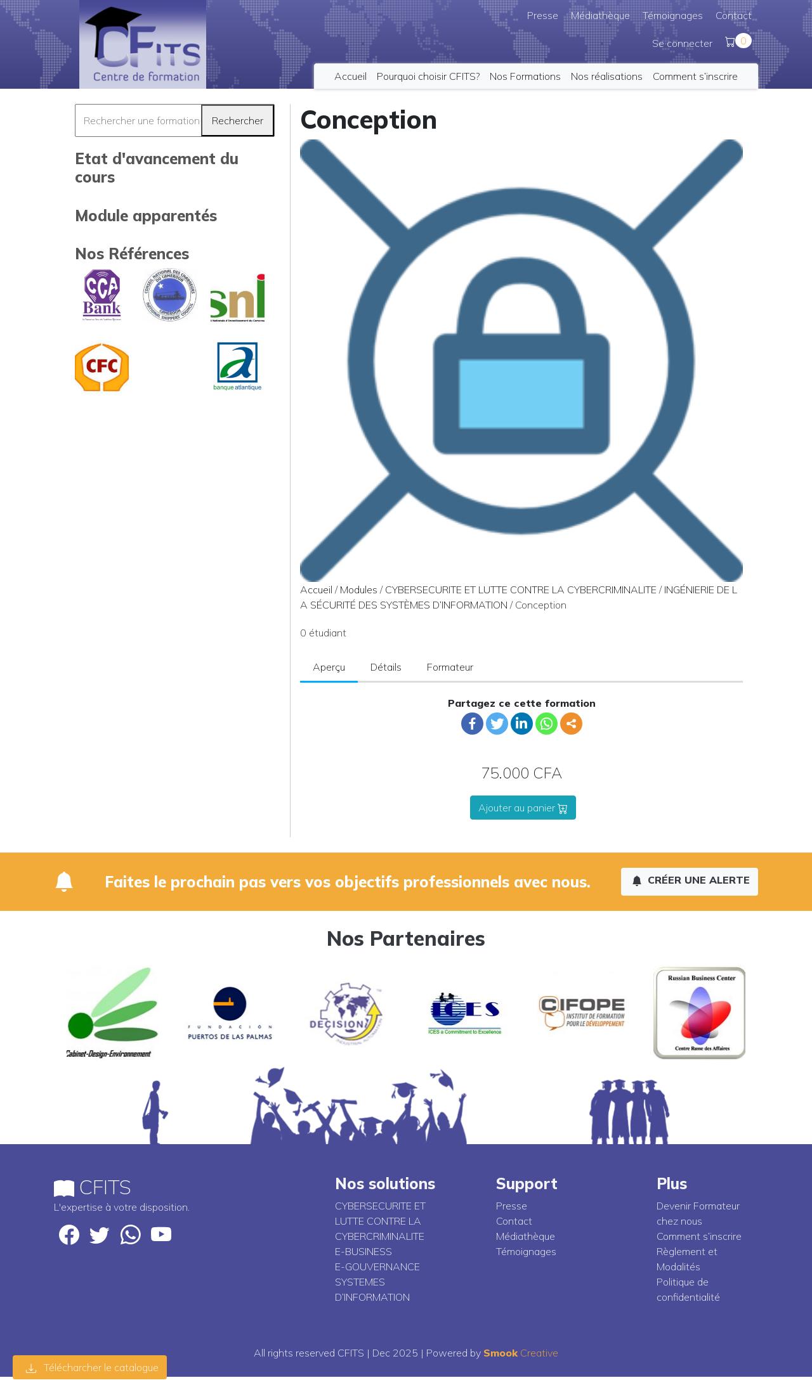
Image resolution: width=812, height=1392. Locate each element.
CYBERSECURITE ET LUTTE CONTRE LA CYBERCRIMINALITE (521, 589)
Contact (734, 15)
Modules (358, 589)
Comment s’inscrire (695, 76)
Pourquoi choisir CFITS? (428, 76)
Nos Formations (525, 76)
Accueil (350, 76)
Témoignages (673, 15)
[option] (113, 1012)
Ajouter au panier (523, 807)
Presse (542, 15)
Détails (386, 667)
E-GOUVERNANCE (377, 1266)
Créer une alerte (691, 879)
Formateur (450, 667)
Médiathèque (600, 15)
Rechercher (237, 120)
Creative (520, 1352)
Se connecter (682, 43)
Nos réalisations (607, 76)
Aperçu (329, 667)
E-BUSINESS (363, 1251)
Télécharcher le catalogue (92, 1367)
